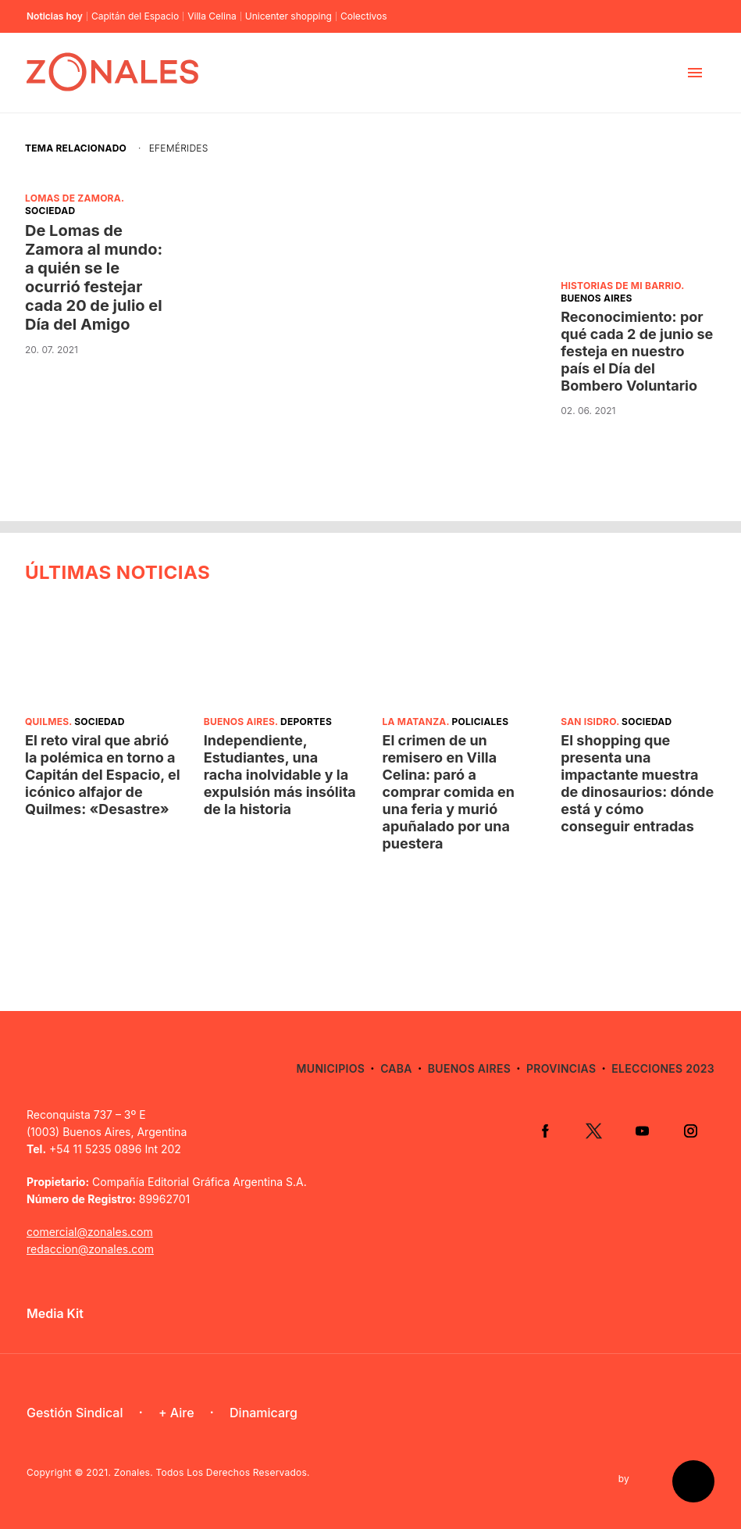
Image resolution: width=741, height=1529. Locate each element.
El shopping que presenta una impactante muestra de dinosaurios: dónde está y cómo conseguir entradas (637, 783)
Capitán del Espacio (135, 16)
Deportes (306, 721)
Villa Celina (212, 16)
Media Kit (55, 1313)
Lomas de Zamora (73, 198)
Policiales (480, 721)
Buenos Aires (596, 298)
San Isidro (588, 721)
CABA (396, 1068)
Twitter (593, 1130)
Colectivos (363, 16)
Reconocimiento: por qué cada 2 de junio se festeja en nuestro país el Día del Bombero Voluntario (637, 351)
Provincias (561, 1068)
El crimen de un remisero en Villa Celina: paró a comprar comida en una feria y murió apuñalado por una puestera (449, 792)
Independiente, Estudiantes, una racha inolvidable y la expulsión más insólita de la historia (280, 774)
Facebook (545, 1130)
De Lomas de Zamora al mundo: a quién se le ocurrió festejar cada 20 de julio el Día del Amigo (93, 277)
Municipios (331, 1068)
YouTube (642, 1130)
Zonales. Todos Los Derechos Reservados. (212, 1472)
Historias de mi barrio (621, 285)
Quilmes (47, 721)
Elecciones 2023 (662, 1068)
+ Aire (176, 1412)
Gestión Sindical (75, 1412)
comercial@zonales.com (90, 1231)
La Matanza (415, 721)
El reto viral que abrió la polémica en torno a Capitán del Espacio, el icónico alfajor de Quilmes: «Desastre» (102, 774)
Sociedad (50, 210)
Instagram (690, 1130)
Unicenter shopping (288, 16)
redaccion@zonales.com (90, 1249)
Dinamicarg (263, 1412)
